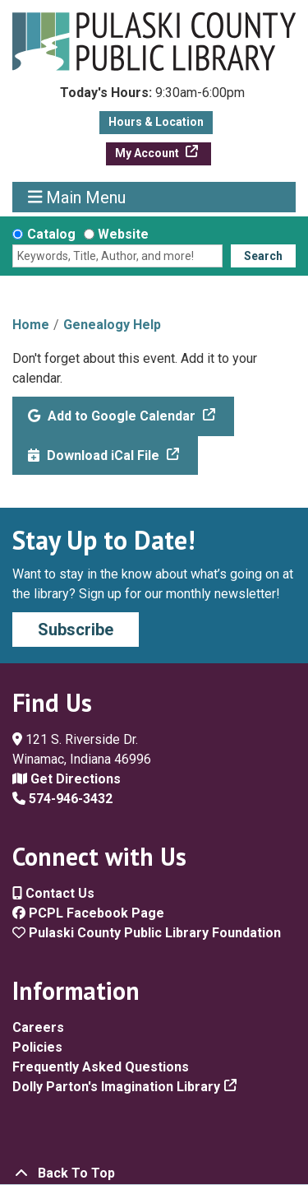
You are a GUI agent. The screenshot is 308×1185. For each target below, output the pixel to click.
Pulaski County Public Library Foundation (146, 933)
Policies (37, 1047)
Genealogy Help (112, 324)
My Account (148, 153)
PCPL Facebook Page (88, 913)
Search (263, 256)
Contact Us (53, 893)
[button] (152, 97)
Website (123, 234)
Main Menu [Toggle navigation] (77, 197)
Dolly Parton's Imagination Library (116, 1086)
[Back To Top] (154, 1173)
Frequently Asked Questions (100, 1067)
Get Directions (66, 779)
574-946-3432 (62, 798)
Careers (38, 1027)
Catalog (51, 234)
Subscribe (75, 629)
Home (30, 324)
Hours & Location (156, 121)
